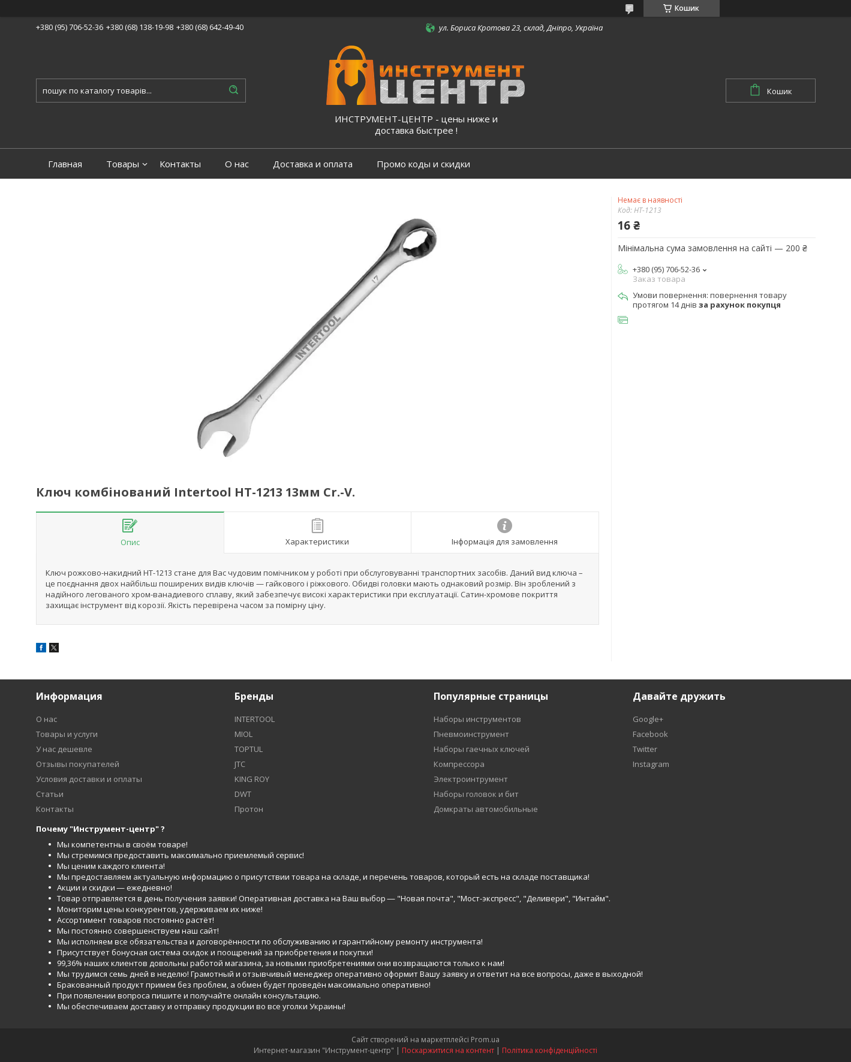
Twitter (645, 749)
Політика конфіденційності (549, 1050)
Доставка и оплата (313, 164)
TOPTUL (248, 749)
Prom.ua (485, 1039)
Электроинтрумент (471, 779)
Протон (248, 809)
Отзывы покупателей (77, 764)
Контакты (180, 164)
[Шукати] (234, 91)
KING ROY (251, 779)
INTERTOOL (254, 719)
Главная (65, 164)
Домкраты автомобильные (486, 809)
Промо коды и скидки (423, 164)
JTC (239, 764)
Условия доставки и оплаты (89, 779)
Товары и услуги (67, 734)
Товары (122, 164)
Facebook (650, 734)
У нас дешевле (64, 749)
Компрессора (459, 764)
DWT (242, 794)
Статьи (50, 794)
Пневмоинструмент (471, 734)
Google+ (648, 719)
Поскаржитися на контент (448, 1050)
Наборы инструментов (477, 719)
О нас (237, 164)
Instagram (651, 764)
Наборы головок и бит (476, 794)
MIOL (243, 734)
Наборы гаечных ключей (482, 749)
